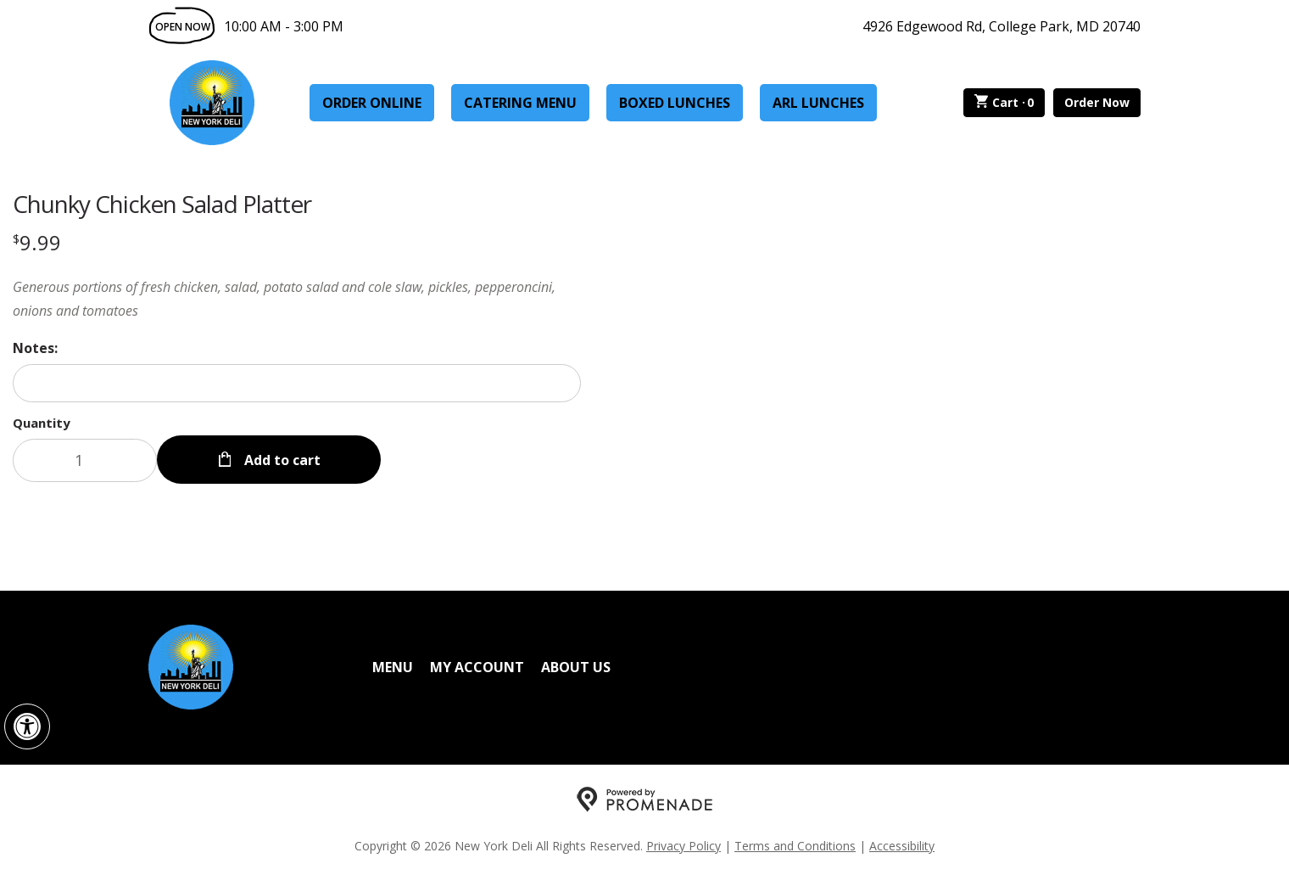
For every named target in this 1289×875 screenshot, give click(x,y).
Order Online (371, 102)
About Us (576, 667)
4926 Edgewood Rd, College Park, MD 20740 (1001, 26)
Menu (392, 667)
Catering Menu (520, 102)
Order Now (1097, 102)
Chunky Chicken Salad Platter (162, 203)
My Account (477, 667)
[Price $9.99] (37, 242)
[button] (27, 726)
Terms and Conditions (795, 846)
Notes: (35, 348)
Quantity (41, 422)
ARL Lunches (818, 102)
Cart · (1004, 102)
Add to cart (281, 460)
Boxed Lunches (674, 102)
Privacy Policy (683, 846)
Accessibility (902, 846)
